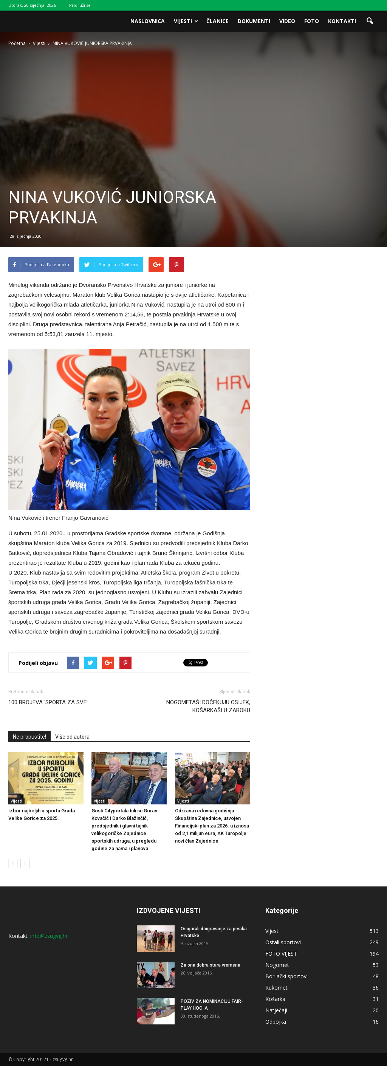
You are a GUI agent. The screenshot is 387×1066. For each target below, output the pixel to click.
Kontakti (342, 21)
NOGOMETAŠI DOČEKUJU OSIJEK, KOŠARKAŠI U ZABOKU (208, 706)
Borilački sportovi (286, 976)
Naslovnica (147, 21)
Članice (217, 21)
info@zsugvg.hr (49, 935)
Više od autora (72, 737)
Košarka (275, 998)
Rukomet (276, 987)
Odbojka (275, 1021)
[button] (370, 21)
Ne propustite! (29, 737)
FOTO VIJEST (281, 953)
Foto (311, 21)
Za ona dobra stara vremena (210, 965)
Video (287, 21)
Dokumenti (254, 21)
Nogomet (277, 964)
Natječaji (276, 1010)
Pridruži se (80, 5)
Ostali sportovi (283, 942)
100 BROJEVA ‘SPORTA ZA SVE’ (48, 702)
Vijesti (186, 21)
